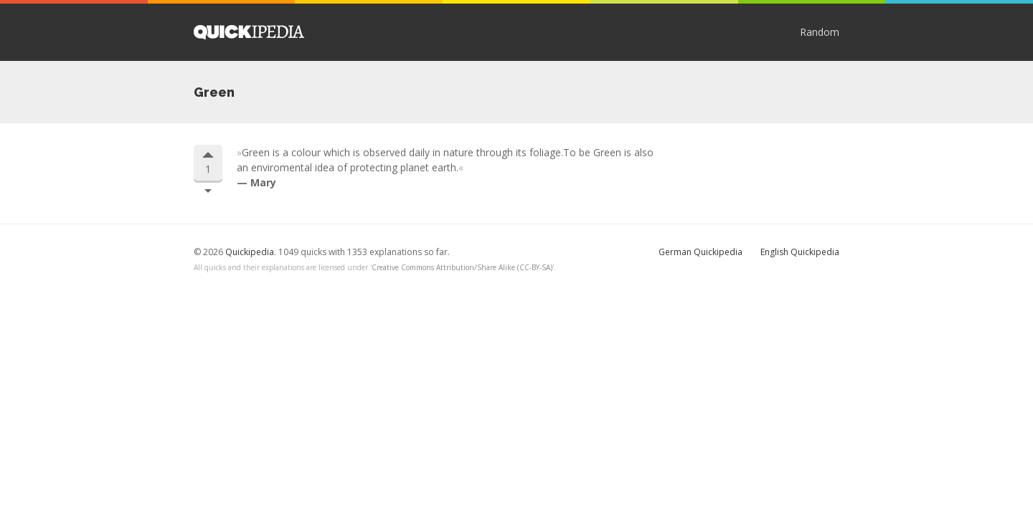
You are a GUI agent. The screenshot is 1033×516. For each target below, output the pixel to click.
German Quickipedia (700, 252)
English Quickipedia (799, 252)
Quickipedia (249, 32)
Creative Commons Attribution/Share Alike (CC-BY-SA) (462, 267)
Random (819, 32)
